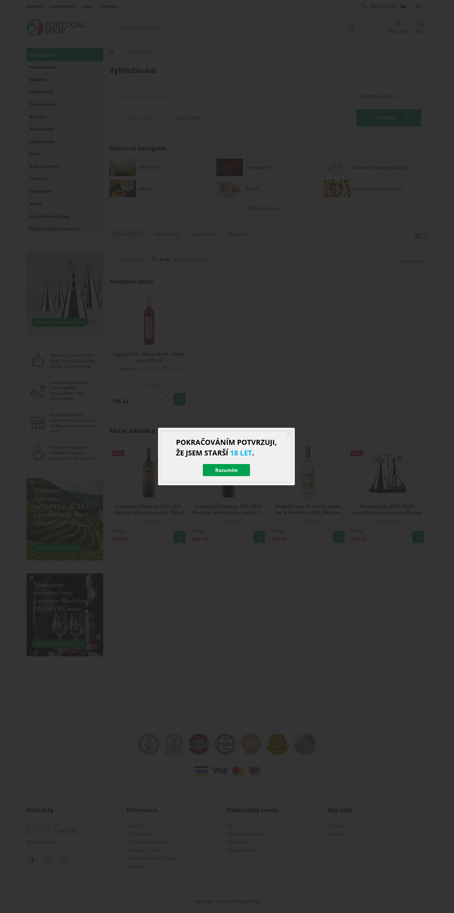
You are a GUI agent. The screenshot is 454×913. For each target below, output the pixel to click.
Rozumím (226, 470)
